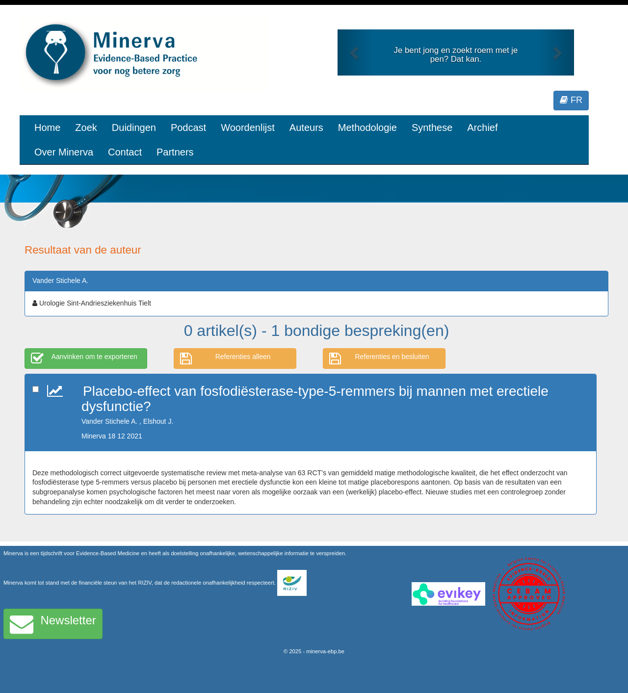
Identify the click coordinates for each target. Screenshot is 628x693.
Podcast (188, 127)
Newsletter (53, 624)
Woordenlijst (248, 127)
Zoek (86, 127)
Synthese (432, 127)
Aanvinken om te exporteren (84, 358)
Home (47, 127)
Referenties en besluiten (379, 358)
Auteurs (306, 127)
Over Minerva (63, 152)
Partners (175, 152)
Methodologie (367, 127)
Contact (125, 152)
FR (571, 100)
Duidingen (134, 127)
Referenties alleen (225, 358)
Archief (482, 127)
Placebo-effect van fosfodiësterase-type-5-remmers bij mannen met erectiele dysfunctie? (315, 399)
